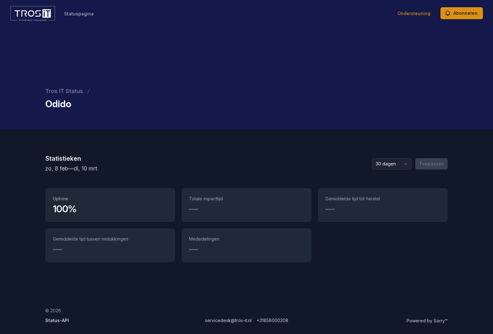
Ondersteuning (413, 13)
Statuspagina (79, 13)
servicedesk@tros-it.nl (228, 320)
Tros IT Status (64, 91)
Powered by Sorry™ (427, 320)
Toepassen (431, 163)
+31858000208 (272, 320)
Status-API (57, 320)
